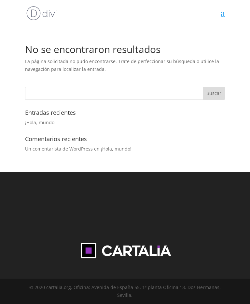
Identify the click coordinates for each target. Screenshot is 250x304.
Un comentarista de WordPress (59, 149)
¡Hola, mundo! (40, 122)
